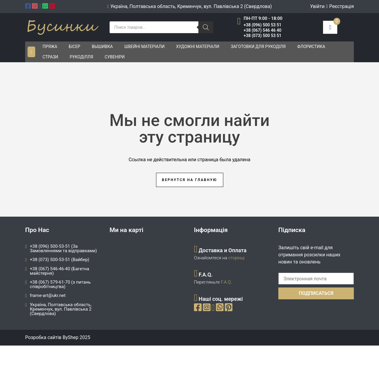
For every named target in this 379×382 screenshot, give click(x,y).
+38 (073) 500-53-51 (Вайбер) (59, 259)
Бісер (74, 46)
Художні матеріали (197, 46)
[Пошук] (205, 27)
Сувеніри (115, 57)
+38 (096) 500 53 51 (262, 25)
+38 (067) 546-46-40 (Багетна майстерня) (59, 271)
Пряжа (50, 46)
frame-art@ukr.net (48, 295)
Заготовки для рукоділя (258, 46)
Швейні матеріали (144, 46)
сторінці (236, 257)
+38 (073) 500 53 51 (262, 35)
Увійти (317, 6)
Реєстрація (341, 6)
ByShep (70, 337)
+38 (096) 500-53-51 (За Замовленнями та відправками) (63, 248)
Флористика (311, 46)
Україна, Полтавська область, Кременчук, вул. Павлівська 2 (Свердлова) (60, 309)
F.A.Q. (226, 282)
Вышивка (102, 46)
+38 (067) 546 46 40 (262, 30)
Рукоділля (81, 57)
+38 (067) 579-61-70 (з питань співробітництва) (60, 284)
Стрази (50, 57)
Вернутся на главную (189, 180)
